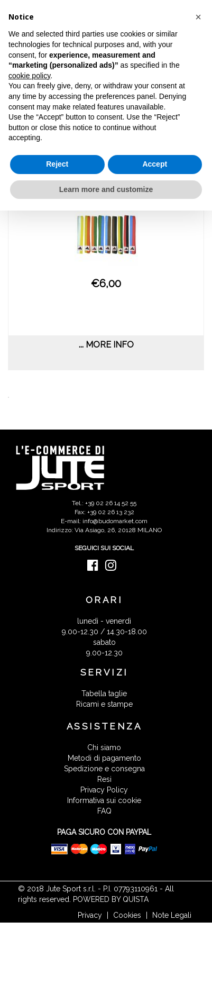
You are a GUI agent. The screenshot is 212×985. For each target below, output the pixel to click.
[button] (198, 16)
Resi (104, 779)
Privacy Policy (104, 790)
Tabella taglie (104, 693)
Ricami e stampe (104, 704)
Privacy (90, 915)
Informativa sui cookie (104, 800)
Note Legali (171, 915)
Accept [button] (154, 164)
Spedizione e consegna (104, 768)
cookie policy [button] (29, 75)
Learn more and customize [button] (106, 189)
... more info (106, 345)
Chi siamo (104, 747)
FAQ (104, 811)
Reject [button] (57, 164)
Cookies (127, 915)
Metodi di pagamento (104, 758)
